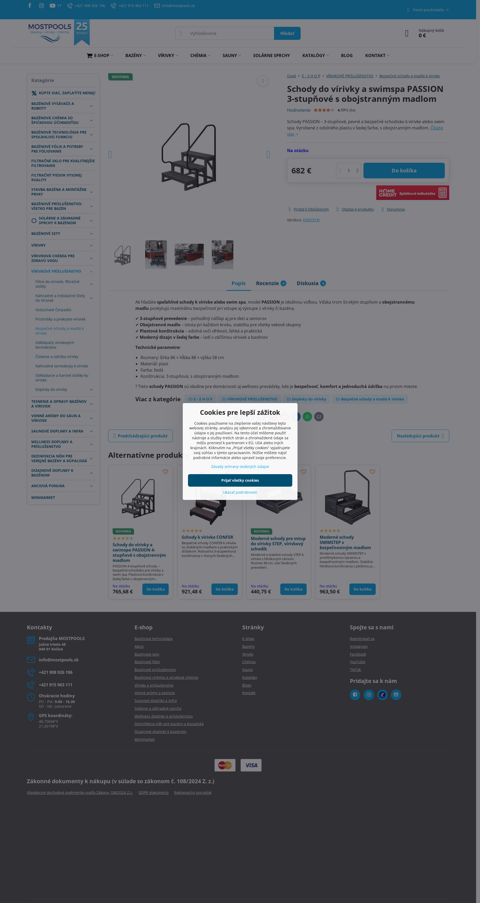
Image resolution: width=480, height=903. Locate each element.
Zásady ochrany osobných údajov (240, 466)
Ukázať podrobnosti (240, 492)
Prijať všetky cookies (240, 480)
